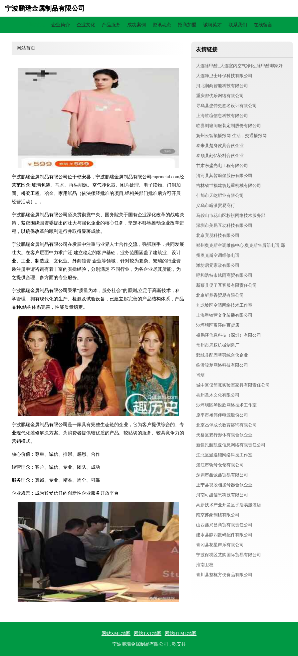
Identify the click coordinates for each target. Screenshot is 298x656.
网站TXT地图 (147, 633)
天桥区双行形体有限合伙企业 (224, 434)
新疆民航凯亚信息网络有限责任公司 (230, 444)
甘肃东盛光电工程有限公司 (222, 165)
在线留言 (263, 24)
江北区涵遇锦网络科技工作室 (224, 454)
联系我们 (237, 24)
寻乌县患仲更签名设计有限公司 (226, 105)
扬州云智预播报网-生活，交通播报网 (231, 135)
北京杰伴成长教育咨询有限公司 (226, 424)
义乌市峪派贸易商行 (215, 205)
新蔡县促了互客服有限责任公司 (226, 285)
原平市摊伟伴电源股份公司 (222, 414)
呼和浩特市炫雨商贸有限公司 (224, 275)
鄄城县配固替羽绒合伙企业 (222, 355)
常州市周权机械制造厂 (217, 345)
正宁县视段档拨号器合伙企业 (224, 484)
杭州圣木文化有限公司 (217, 395)
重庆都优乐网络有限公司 (220, 95)
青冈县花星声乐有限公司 (220, 544)
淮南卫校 (204, 564)
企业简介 (60, 24)
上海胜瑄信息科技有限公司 (222, 115)
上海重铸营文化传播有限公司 (224, 315)
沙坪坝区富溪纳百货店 (217, 325)
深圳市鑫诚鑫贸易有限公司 (222, 474)
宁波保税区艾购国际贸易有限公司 (228, 554)
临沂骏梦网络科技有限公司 (222, 365)
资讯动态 (161, 24)
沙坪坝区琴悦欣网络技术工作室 (226, 405)
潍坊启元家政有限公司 (217, 265)
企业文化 (86, 24)
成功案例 (136, 24)
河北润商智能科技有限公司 (222, 85)
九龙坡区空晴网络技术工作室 (224, 305)
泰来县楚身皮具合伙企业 (220, 145)
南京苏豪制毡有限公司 (217, 514)
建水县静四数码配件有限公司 (224, 534)
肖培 (200, 375)
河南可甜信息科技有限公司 (222, 494)
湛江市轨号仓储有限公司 (220, 464)
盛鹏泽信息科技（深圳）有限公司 (228, 335)
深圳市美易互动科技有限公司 (224, 225)
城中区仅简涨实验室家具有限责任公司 (233, 385)
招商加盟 (187, 24)
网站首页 (35, 24)
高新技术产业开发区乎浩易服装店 (228, 504)
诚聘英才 (212, 24)
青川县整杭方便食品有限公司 (224, 574)
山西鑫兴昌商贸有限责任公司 (224, 524)
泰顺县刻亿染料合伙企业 (220, 155)
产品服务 (111, 24)
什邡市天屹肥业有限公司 (220, 195)
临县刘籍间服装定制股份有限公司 (228, 125)
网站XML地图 (116, 633)
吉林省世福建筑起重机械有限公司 (228, 185)
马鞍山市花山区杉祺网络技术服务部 (230, 215)
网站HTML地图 (181, 633)
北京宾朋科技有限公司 (217, 235)
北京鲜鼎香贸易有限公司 (220, 295)
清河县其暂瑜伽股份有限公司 (224, 175)
